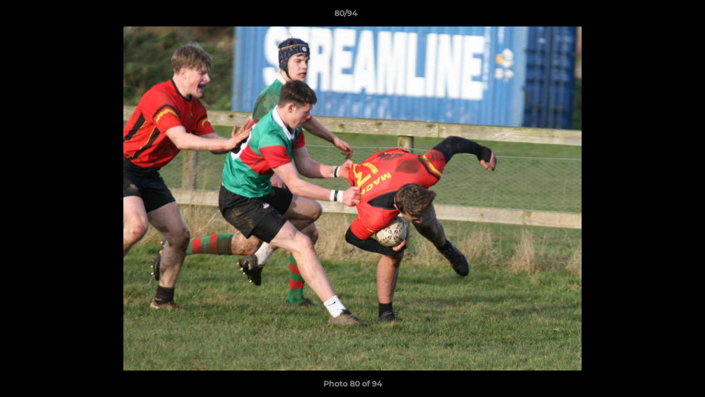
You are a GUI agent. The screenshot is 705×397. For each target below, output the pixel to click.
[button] (658, 16)
